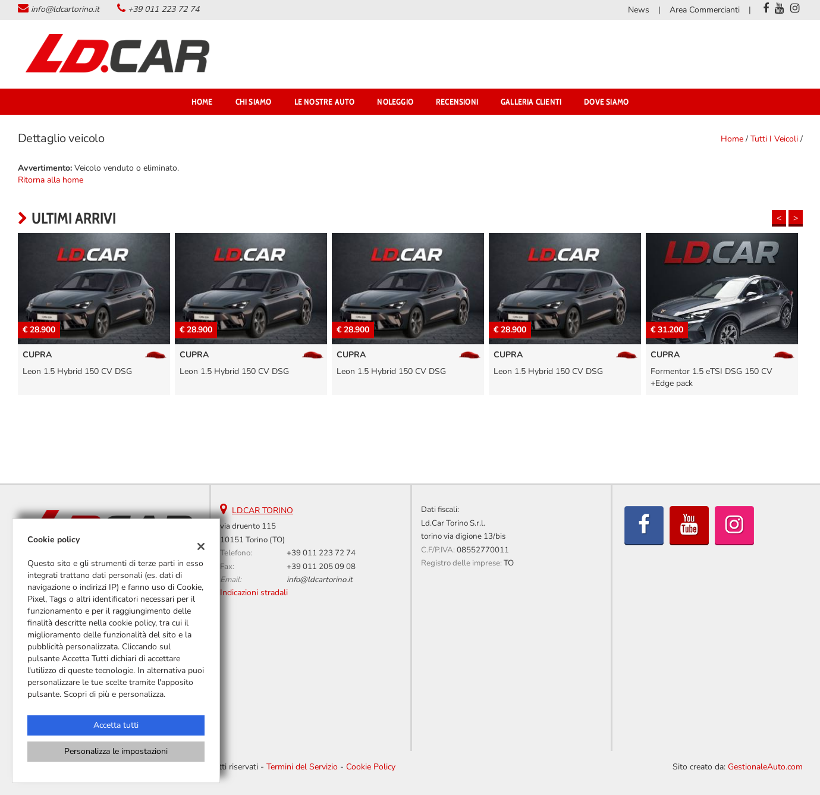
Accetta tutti (116, 725)
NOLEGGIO (395, 101)
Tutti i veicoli (774, 138)
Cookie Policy (370, 766)
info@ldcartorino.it (65, 9)
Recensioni (457, 101)
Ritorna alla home (50, 180)
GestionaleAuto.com (765, 766)
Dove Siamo (606, 101)
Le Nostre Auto (324, 101)
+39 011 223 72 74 (163, 9)
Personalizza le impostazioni (116, 751)
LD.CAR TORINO (262, 510)
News (638, 9)
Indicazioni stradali (254, 592)
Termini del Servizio (302, 766)
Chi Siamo (253, 101)
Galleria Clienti (531, 101)
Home (202, 101)
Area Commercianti (705, 9)
